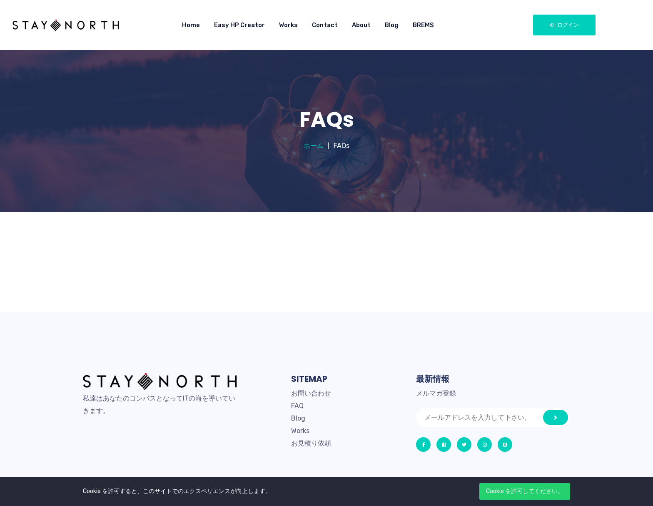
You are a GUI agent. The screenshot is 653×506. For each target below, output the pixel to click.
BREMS (423, 25)
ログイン (564, 25)
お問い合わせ (311, 393)
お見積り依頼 (311, 443)
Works (288, 25)
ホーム (314, 146)
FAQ (297, 406)
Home (191, 25)
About (361, 25)
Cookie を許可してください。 (524, 491)
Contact (325, 25)
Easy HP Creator (239, 25)
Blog (392, 25)
